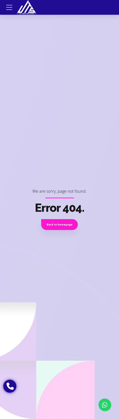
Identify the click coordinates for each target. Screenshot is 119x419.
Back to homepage (60, 224)
